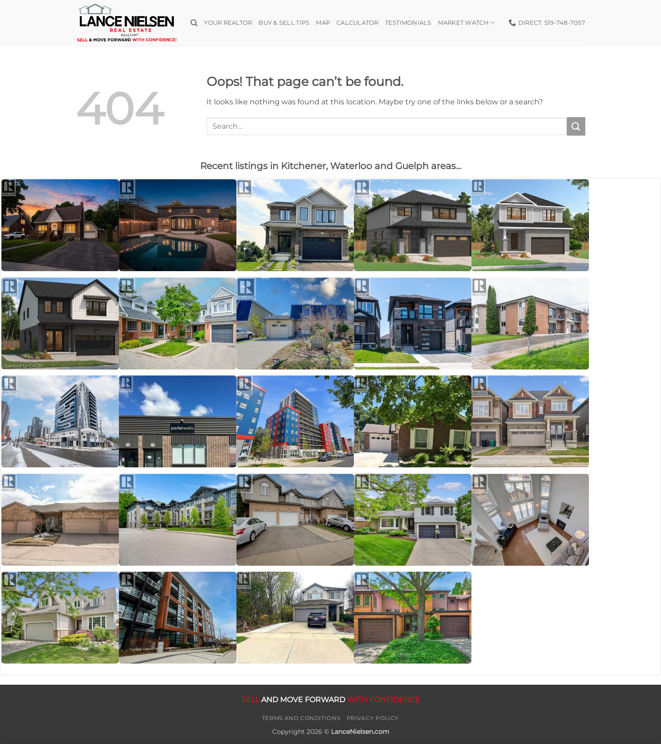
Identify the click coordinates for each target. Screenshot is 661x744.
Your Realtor (228, 22)
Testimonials (408, 22)
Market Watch (466, 22)
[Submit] (576, 126)
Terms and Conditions (301, 718)
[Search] (193, 23)
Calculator (357, 22)
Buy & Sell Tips (283, 22)
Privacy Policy (373, 718)
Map (323, 22)
